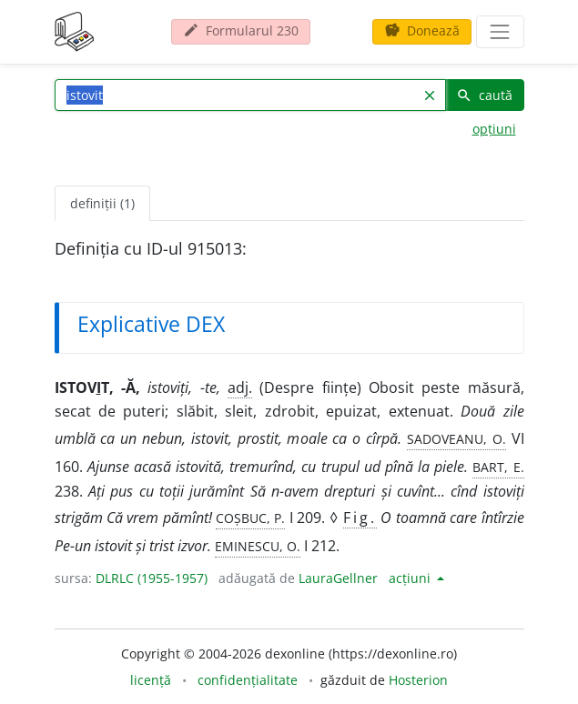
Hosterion (418, 680)
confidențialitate (248, 680)
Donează (422, 30)
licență (150, 680)
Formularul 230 (241, 30)
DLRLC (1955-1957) (152, 578)
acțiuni (411, 578)
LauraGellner (338, 578)
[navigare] (499, 31)
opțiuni (494, 128)
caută (484, 95)
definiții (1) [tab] (102, 203)
